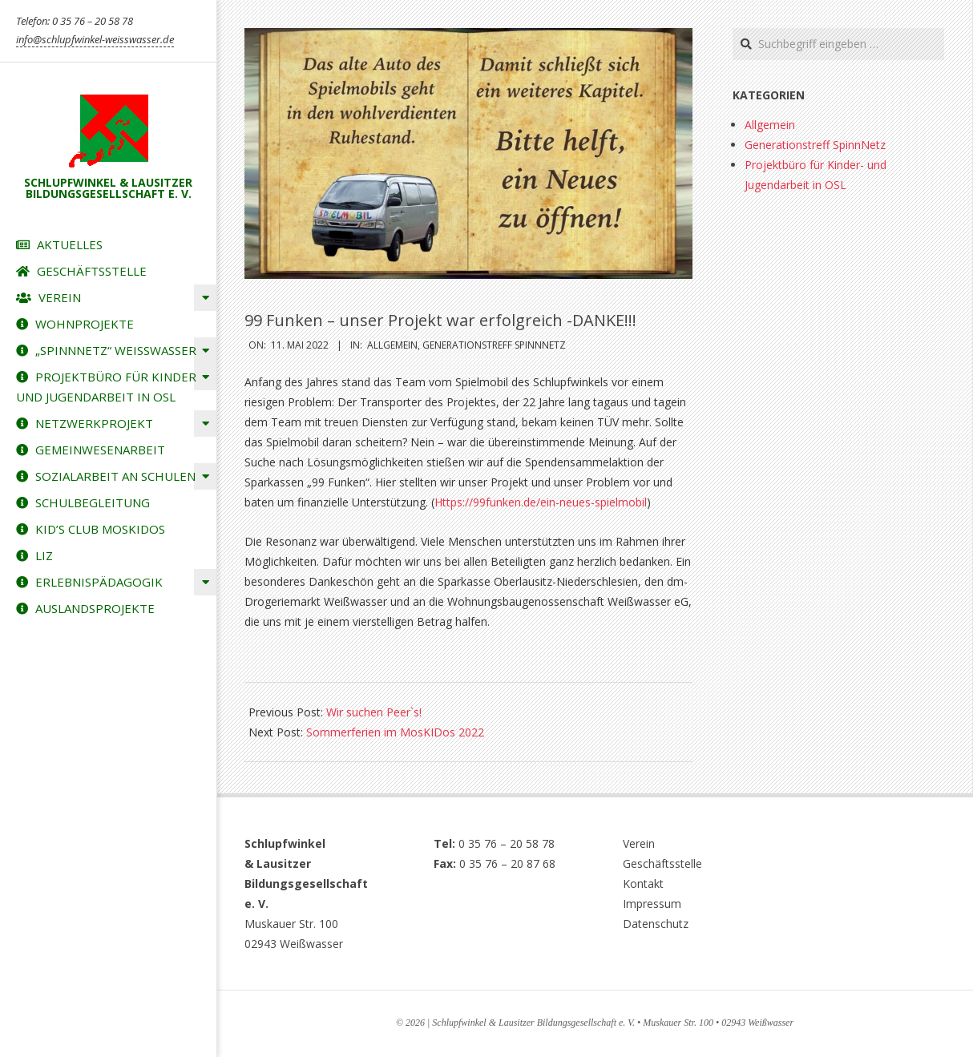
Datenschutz (655, 923)
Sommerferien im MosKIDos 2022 (395, 732)
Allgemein (392, 345)
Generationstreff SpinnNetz (494, 345)
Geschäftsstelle (662, 863)
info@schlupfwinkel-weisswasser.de (95, 39)
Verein (639, 843)
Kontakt (643, 883)
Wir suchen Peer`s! (374, 712)
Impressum (652, 903)
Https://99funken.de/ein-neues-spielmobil (540, 502)
